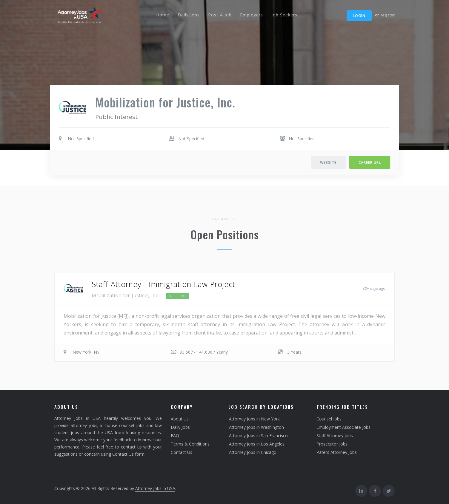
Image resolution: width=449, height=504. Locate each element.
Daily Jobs (189, 15)
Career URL (370, 162)
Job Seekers (284, 15)
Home (162, 15)
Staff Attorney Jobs (334, 435)
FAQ (175, 435)
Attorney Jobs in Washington (256, 427)
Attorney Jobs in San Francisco (258, 435)
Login (359, 15)
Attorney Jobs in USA (155, 488)
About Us (180, 419)
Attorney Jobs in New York (254, 419)
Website (328, 162)
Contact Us (181, 452)
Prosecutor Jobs (331, 444)
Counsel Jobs (329, 419)
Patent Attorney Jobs (336, 452)
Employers (251, 15)
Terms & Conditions (190, 444)
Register (387, 15)
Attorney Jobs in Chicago (252, 452)
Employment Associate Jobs (343, 427)
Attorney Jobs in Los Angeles (257, 444)
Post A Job (220, 15)
